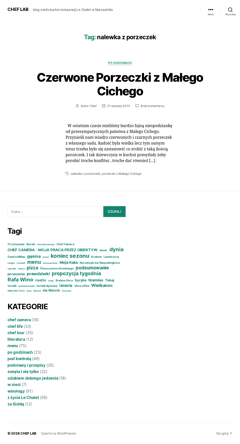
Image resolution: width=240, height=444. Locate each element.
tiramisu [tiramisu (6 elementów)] (95, 280)
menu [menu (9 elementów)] (34, 262)
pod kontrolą (19, 358)
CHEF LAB (18, 9)
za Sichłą (16, 404)
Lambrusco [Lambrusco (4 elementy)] (111, 257)
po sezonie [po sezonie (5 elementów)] (16, 274)
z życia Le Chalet (23, 397)
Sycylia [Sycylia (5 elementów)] (80, 280)
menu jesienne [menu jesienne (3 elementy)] (50, 263)
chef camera (19, 319)
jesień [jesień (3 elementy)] (46, 257)
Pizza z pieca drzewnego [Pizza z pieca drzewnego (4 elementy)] (57, 268)
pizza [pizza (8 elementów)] (32, 268)
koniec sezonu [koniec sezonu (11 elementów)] (70, 256)
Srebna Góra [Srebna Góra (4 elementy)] (64, 280)
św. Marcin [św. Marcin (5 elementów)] (51, 290)
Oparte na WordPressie (58, 433)
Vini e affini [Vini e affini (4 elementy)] (81, 286)
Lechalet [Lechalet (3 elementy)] (21, 263)
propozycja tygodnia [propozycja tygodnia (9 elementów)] (76, 273)
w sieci (14, 384)
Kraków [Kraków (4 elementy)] (96, 257)
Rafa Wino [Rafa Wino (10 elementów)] (20, 279)
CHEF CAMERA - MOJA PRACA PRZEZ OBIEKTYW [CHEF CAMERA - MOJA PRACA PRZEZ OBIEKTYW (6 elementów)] (52, 249)
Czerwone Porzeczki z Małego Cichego (120, 84)
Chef (93, 106)
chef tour (16, 332)
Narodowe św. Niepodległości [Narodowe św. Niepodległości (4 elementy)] (100, 263)
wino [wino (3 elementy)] (29, 291)
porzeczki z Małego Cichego (121, 174)
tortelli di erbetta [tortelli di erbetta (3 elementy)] (26, 286)
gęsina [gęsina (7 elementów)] (33, 256)
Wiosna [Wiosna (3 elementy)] (37, 291)
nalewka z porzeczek (85, 174)
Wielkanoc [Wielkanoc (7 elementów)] (102, 285)
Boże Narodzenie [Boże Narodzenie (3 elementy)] (46, 244)
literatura (16, 339)
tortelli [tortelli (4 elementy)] (12, 286)
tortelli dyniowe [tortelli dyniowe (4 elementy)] (46, 286)
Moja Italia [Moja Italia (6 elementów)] (69, 262)
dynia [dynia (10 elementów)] (117, 249)
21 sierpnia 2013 (118, 106)
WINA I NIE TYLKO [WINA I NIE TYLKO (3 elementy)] (16, 291)
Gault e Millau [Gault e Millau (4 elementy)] (16, 257)
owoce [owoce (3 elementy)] (21, 269)
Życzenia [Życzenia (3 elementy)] (66, 291)
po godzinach (120, 63)
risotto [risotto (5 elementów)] (40, 280)
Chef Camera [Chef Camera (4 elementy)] (65, 244)
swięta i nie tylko (23, 371)
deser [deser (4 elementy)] (103, 250)
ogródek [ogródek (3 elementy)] (12, 269)
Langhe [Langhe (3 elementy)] (11, 263)
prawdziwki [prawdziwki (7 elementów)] (38, 273)
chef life (15, 326)
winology (16, 391)
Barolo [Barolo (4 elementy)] (30, 244)
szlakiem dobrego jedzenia (33, 378)
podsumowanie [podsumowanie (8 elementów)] (92, 268)
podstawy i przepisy (26, 365)
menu (13, 345)
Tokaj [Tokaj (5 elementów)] (109, 280)
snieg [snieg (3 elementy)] (50, 281)
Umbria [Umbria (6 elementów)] (65, 285)
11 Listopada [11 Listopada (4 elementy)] (16, 244)
